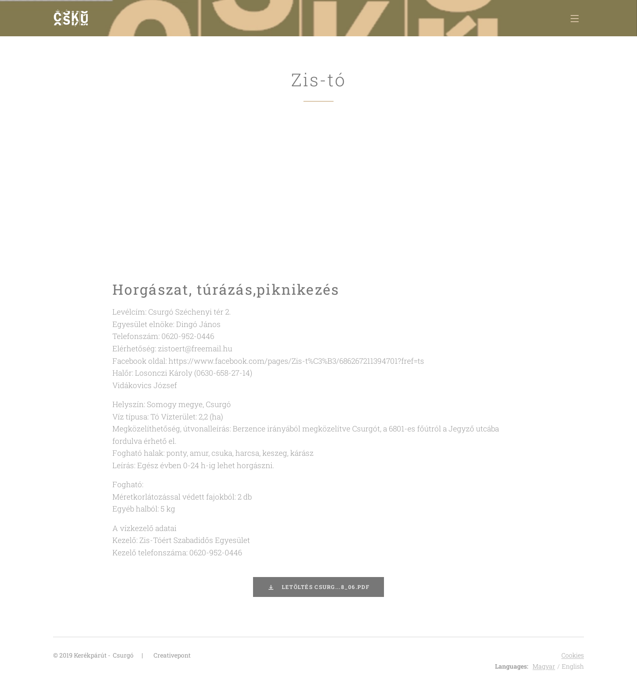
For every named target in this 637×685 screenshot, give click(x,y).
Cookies (572, 655)
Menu (575, 18)
